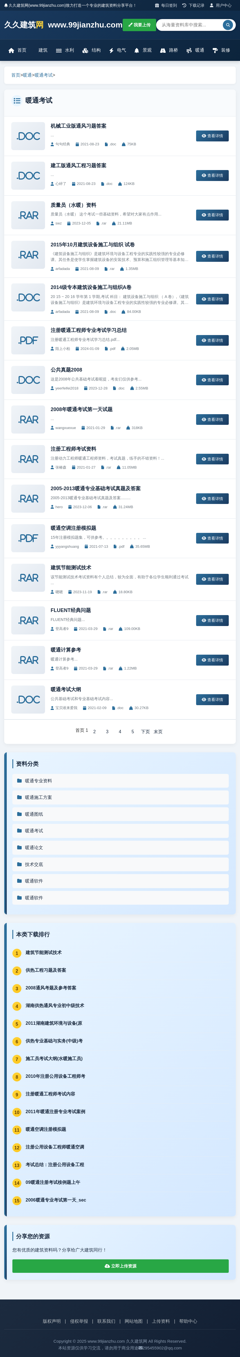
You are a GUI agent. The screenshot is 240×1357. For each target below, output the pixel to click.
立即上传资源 (120, 1266)
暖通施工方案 (34, 797)
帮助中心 (188, 1321)
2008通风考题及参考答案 (51, 988)
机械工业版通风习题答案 (78, 126)
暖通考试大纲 (66, 689)
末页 (158, 731)
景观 (142, 50)
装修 (221, 50)
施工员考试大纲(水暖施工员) (54, 1058)
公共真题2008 (66, 370)
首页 (17, 50)
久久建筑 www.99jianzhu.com (63, 25)
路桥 (169, 50)
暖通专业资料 (34, 780)
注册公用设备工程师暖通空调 (55, 1147)
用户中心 (221, 5)
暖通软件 (30, 881)
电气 (117, 50)
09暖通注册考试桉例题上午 (53, 1182)
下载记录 (193, 5)
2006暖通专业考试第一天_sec (56, 1200)
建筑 (42, 50)
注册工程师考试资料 (73, 449)
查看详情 (212, 136)
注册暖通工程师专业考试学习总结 (89, 330)
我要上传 (139, 24)
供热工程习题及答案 (46, 970)
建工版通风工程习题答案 (78, 165)
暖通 (195, 50)
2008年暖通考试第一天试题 (82, 409)
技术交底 (30, 864)
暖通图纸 (30, 814)
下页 (145, 731)
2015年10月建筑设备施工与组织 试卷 (93, 244)
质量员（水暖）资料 (73, 205)
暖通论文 (30, 847)
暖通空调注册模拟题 (73, 528)
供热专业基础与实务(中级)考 (54, 1041)
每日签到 (166, 5)
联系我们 (106, 1321)
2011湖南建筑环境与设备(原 (54, 1023)
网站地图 (134, 1321)
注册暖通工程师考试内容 (50, 1094)
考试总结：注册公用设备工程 (55, 1165)
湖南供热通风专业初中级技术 (55, 1005)
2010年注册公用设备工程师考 (55, 1076)
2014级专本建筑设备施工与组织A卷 (91, 287)
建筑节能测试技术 (71, 567)
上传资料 (161, 1321)
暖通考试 (44, 75)
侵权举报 (79, 1321)
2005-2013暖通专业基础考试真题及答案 (96, 488)
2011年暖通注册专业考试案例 (55, 1112)
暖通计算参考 (66, 650)
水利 (65, 50)
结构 (91, 50)
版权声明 (52, 1321)
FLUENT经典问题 (71, 610)
